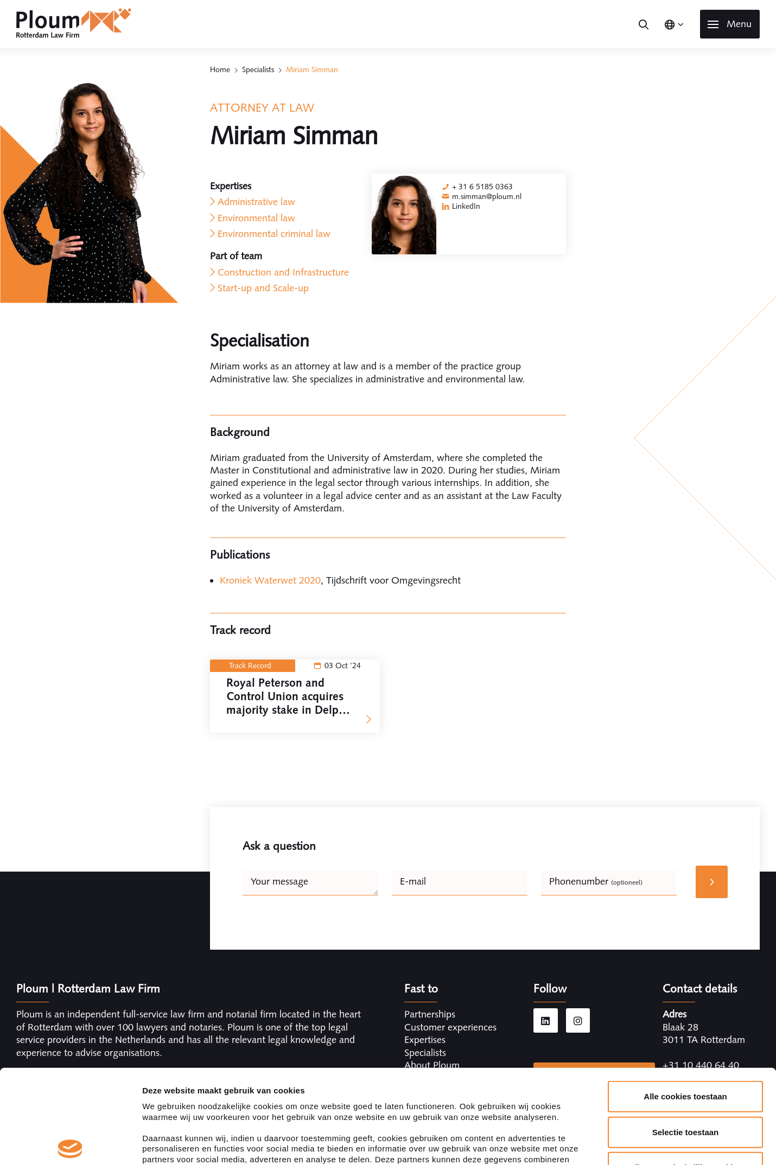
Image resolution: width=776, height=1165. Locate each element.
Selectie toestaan (685, 1034)
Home (220, 69)
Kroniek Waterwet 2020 (270, 580)
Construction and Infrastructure (283, 272)
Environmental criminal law (274, 234)
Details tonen (586, 1143)
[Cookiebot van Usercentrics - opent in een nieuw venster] (70, 1144)
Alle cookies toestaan (685, 999)
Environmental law (256, 218)
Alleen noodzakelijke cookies (685, 1070)
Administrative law (256, 202)
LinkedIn (466, 206)
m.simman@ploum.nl (486, 196)
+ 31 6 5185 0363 (482, 186)
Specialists (258, 69)
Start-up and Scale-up (263, 288)
